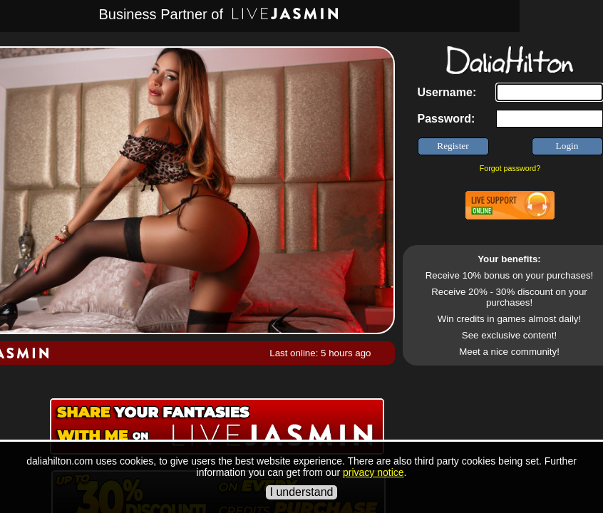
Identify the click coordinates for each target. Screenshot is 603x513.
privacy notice (373, 472)
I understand (302, 492)
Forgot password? (510, 168)
